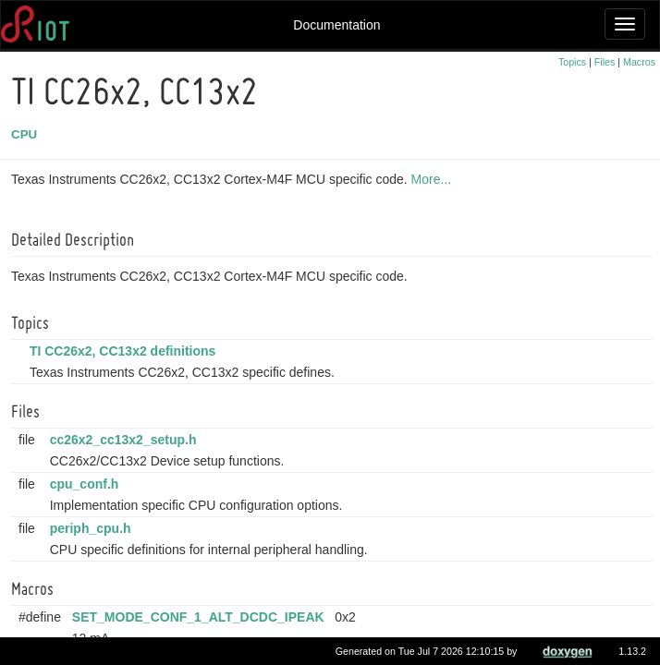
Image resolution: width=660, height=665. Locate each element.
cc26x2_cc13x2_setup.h (126, 439)
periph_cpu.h (93, 528)
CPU (27, 134)
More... (434, 179)
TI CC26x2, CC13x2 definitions (125, 351)
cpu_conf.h (87, 484)
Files (605, 61)
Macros (639, 61)
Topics (572, 61)
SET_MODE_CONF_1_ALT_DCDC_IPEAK (201, 617)
